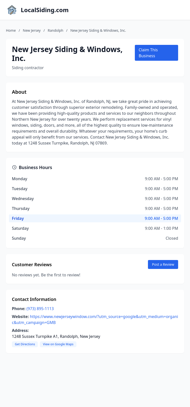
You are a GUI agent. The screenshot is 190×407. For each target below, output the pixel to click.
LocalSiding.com (45, 10)
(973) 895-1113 (40, 308)
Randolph (55, 30)
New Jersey (32, 30)
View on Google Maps (58, 344)
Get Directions (25, 344)
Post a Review (163, 264)
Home (11, 30)
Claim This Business (148, 52)
